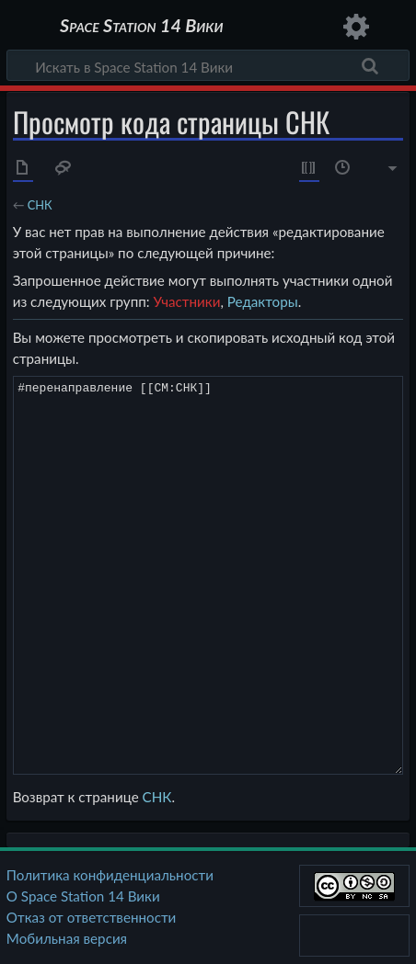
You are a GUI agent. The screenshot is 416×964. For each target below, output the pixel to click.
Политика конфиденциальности (110, 875)
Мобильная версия (66, 938)
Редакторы (262, 301)
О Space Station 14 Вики (83, 896)
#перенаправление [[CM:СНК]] (208, 575)
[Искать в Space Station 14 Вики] (208, 65)
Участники (186, 301)
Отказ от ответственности (91, 917)
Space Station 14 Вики (141, 27)
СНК (40, 205)
